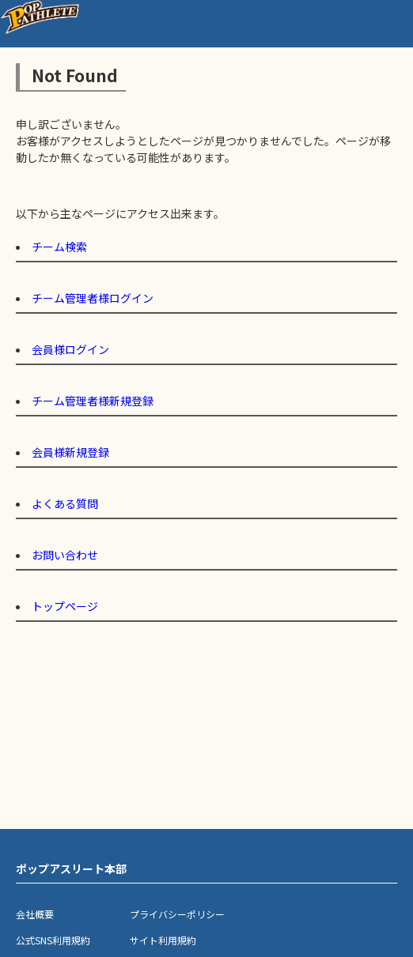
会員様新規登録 (70, 452)
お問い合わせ (65, 555)
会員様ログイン (70, 349)
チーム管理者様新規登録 (92, 401)
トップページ (65, 606)
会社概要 (35, 914)
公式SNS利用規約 (53, 940)
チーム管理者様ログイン (92, 298)
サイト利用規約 (163, 940)
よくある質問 (65, 503)
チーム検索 (59, 246)
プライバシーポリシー (177, 914)
